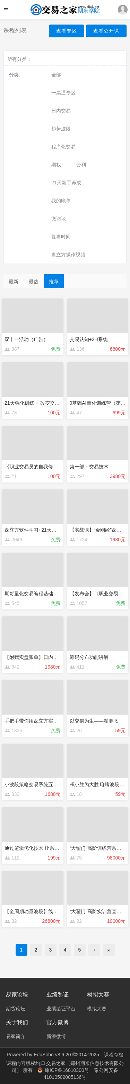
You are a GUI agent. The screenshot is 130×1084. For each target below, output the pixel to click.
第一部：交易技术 (89, 466)
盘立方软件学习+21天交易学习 (38, 530)
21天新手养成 (66, 182)
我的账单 (61, 200)
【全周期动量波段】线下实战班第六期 (46, 911)
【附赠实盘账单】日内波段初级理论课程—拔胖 (55, 657)
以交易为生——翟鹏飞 (94, 721)
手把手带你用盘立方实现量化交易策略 (46, 721)
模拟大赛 (96, 1008)
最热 (33, 281)
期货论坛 (15, 1008)
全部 (56, 74)
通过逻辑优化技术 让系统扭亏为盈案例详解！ (54, 848)
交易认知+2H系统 (89, 339)
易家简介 (15, 1036)
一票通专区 (63, 92)
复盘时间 (61, 236)
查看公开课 (106, 31)
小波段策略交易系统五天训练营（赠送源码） (53, 784)
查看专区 (66, 31)
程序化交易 (63, 146)
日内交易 (61, 110)
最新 (13, 281)
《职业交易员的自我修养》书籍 (38, 466)
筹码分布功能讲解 (89, 657)
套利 (81, 164)
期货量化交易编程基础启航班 (36, 593)
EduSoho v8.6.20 (52, 1054)
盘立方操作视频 (68, 254)
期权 (56, 164)
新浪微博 (56, 1036)
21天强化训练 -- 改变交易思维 (37, 403)
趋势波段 (61, 128)
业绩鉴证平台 (61, 1008)
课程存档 (113, 1054)
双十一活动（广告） (26, 339)
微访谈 (58, 218)
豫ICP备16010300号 (63, 1070)
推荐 (54, 281)
